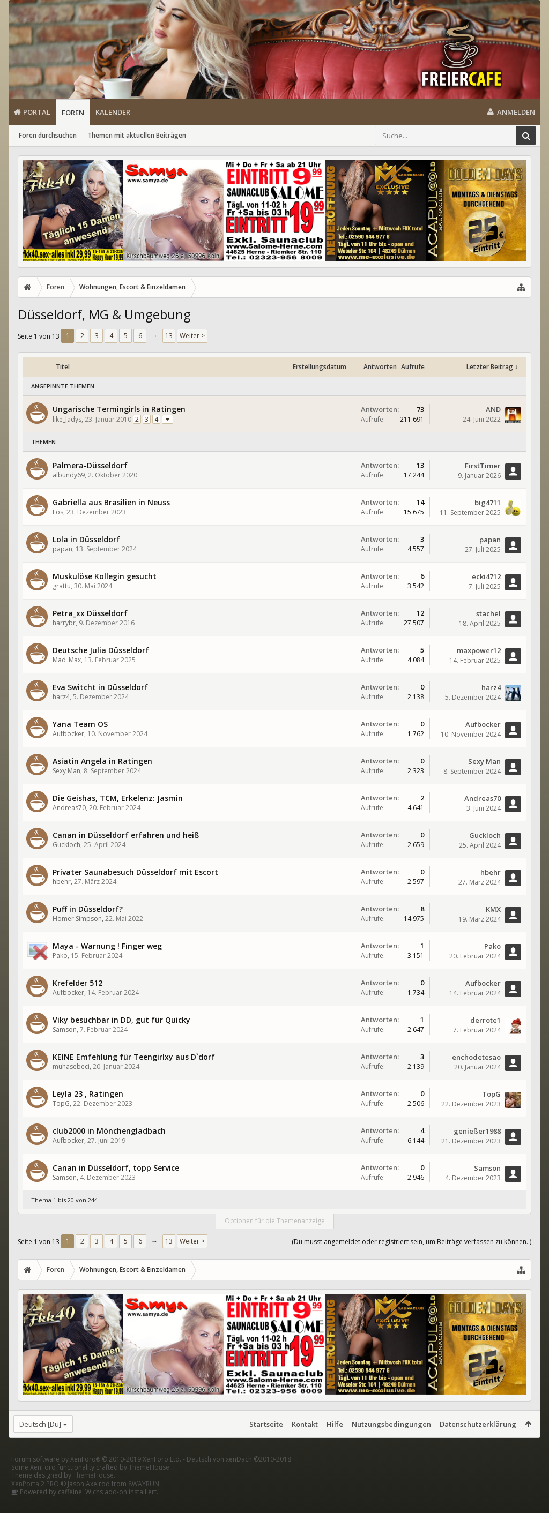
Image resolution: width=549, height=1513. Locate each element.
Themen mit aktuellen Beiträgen (136, 135)
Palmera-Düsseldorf (90, 465)
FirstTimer (483, 465)
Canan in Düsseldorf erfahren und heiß (126, 835)
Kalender (112, 112)
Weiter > (192, 335)
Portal (36, 112)
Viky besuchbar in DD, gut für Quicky (121, 1020)
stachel (488, 613)
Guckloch (66, 844)
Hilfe (335, 1424)
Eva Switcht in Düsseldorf (100, 687)
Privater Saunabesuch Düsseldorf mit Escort (135, 872)
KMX (493, 909)
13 (169, 335)
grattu (62, 585)
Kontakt (305, 1424)
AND (493, 409)
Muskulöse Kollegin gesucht (105, 576)
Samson (65, 1029)
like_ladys (67, 419)
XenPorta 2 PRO (35, 1500)
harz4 (61, 696)
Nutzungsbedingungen (391, 1424)
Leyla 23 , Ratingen (88, 1094)
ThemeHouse (149, 1484)
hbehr (62, 881)
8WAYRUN (143, 1500)
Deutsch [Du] (40, 1424)
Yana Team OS (80, 724)
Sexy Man (66, 770)
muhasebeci (71, 1066)
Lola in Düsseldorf (86, 539)
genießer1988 (477, 1131)
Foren (73, 112)
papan (62, 548)
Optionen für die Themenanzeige (275, 1220)
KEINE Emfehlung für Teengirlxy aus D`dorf (134, 1057)
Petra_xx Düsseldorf (90, 613)
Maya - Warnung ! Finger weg (107, 946)
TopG (61, 1103)
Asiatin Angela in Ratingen (102, 761)
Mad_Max (67, 659)
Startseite (266, 1424)
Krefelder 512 (77, 983)
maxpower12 (479, 650)
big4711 (487, 502)
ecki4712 (486, 576)
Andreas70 (69, 807)
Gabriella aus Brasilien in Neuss (111, 502)
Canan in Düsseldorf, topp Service (116, 1168)
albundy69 (69, 475)
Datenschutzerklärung (478, 1424)
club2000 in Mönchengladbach (109, 1131)
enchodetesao (476, 1057)
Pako (60, 955)
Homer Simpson (77, 918)
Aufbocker (68, 733)
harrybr (64, 622)
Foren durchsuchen (48, 135)
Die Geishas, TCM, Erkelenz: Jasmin (118, 798)
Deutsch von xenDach (239, 1476)
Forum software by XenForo (96, 1476)
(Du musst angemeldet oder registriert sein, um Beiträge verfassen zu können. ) (411, 1241)
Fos (58, 511)
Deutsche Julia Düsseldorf (101, 650)
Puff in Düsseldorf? (88, 909)
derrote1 (485, 1020)
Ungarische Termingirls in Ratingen (119, 409)
